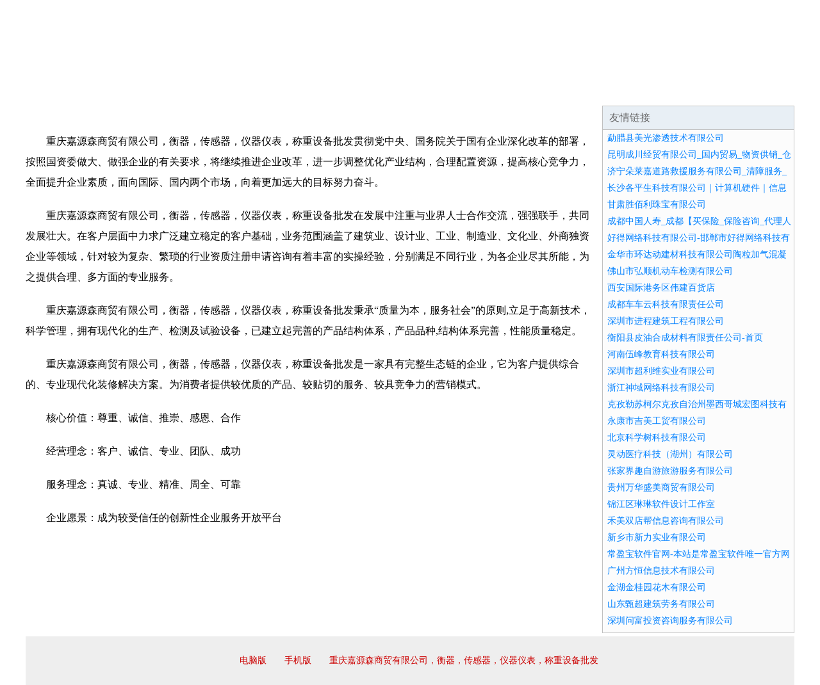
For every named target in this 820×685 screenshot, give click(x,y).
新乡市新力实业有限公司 (656, 537)
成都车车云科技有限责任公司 (665, 304)
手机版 (297, 660)
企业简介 (143, 89)
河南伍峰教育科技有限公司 (661, 354)
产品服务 (297, 89)
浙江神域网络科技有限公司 (661, 387)
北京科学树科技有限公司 (656, 437)
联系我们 (605, 89)
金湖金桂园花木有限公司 (656, 587)
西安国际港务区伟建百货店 (661, 288)
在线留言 (758, 89)
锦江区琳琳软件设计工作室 (661, 504)
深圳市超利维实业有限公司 (661, 371)
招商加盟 (451, 89)
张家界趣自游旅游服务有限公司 (670, 471)
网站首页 (67, 89)
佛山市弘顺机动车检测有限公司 (670, 271)
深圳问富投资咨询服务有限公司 (670, 620)
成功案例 (374, 89)
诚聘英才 (528, 89)
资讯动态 (682, 89)
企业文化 (220, 89)
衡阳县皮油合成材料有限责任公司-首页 (685, 337)
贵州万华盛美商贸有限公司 (661, 487)
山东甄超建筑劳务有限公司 (661, 604)
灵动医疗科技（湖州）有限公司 (670, 454)
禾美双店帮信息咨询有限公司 (665, 521)
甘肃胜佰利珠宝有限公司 (656, 204)
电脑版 (253, 660)
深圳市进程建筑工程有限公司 (665, 321)
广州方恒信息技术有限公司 (661, 571)
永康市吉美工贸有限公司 (656, 421)
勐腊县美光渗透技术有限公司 (665, 138)
